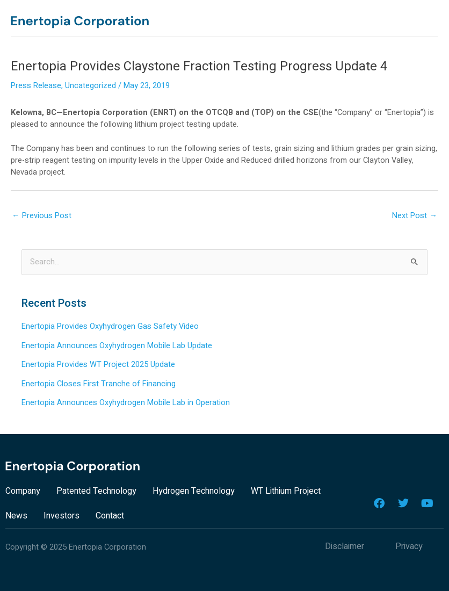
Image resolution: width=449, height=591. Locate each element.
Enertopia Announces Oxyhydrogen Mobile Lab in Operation (125, 402)
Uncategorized (90, 85)
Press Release (36, 85)
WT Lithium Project (286, 491)
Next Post (414, 215)
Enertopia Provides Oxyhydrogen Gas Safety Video (110, 326)
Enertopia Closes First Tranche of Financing (98, 384)
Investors (61, 515)
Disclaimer (344, 546)
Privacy (409, 546)
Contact (110, 515)
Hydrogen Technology (194, 491)
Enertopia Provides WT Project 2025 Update (98, 364)
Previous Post (41, 215)
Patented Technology (96, 491)
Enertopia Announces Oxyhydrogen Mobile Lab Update (116, 345)
